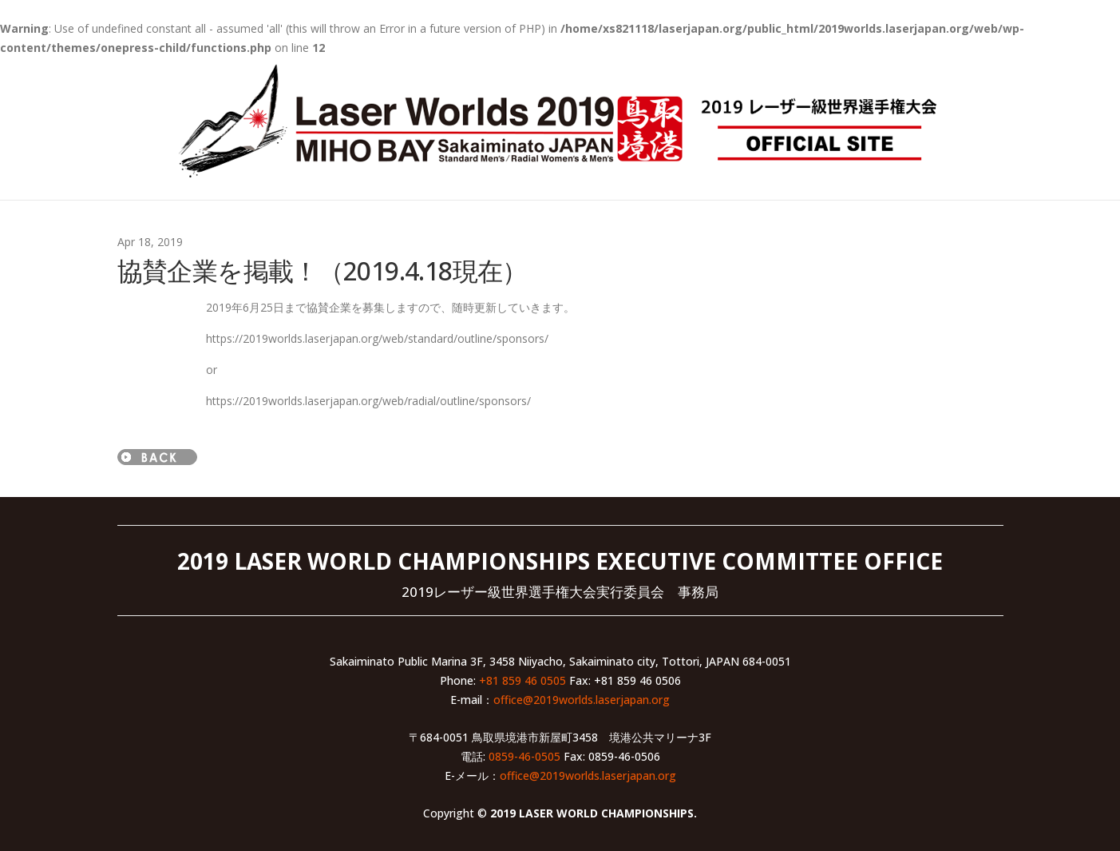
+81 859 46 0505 (522, 680)
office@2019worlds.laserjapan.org (581, 699)
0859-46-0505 (524, 756)
